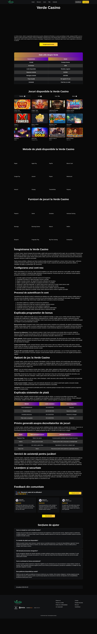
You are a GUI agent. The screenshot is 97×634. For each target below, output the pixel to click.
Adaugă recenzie (75, 508)
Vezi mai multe (48, 531)
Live (40, 111)
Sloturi (74, 111)
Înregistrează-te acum (48, 59)
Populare (22, 111)
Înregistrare (85, 2)
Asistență (55, 2)
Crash (57, 111)
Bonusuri (39, 2)
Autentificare (78, 2)
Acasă (33, 2)
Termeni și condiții (60, 618)
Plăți (49, 2)
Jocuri (44, 2)
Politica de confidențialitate (61, 620)
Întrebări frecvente (79, 618)
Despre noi (58, 616)
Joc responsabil (59, 622)
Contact (76, 616)
